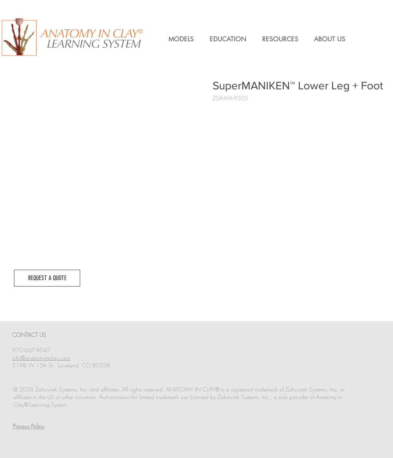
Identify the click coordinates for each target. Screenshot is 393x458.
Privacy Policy (28, 426)
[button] (47, 278)
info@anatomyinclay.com (41, 357)
